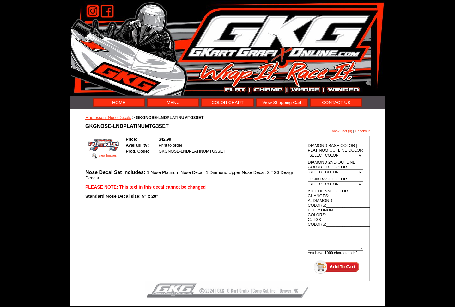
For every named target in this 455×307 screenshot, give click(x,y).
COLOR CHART (227, 102)
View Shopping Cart (281, 102)
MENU (173, 102)
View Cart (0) (342, 131)
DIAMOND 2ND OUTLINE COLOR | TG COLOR (331, 164)
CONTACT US (336, 102)
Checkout (362, 131)
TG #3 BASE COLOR (327, 179)
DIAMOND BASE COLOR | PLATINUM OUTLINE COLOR (335, 148)
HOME (118, 102)
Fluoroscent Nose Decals (108, 117)
